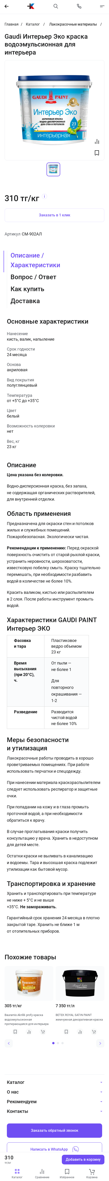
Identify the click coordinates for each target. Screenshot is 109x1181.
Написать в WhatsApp (54, 1149)
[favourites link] (67, 1172)
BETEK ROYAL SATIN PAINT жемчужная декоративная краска (79, 1017)
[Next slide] (100, 1043)
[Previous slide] (9, 1043)
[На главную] (31, 6)
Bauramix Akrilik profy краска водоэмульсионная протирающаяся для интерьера (27, 1019)
